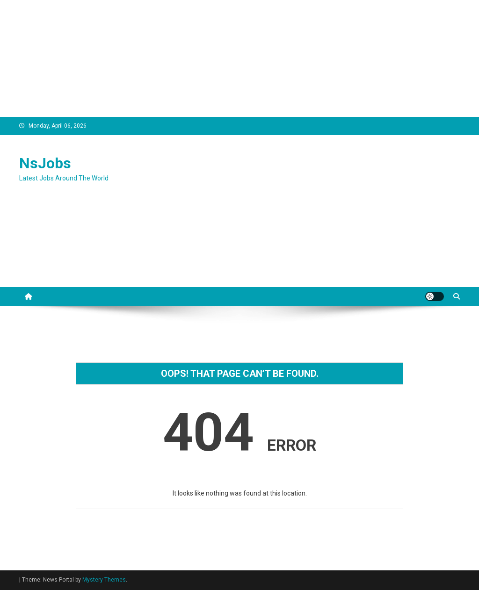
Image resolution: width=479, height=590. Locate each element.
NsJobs (45, 163)
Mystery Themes (104, 579)
